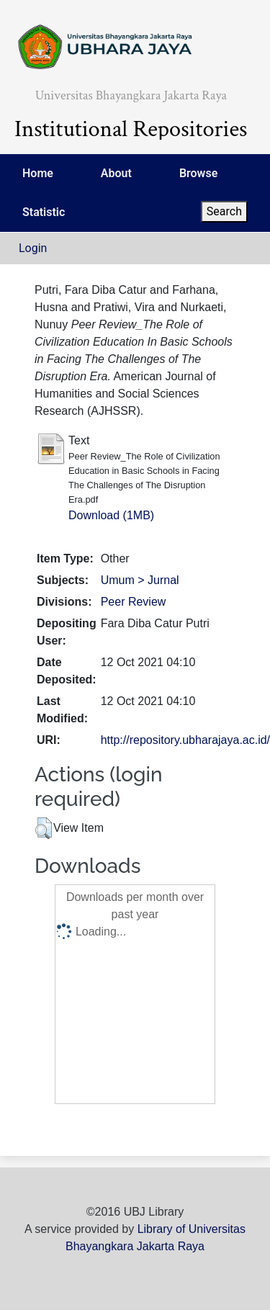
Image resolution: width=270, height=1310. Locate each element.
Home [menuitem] (37, 173)
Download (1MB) (111, 515)
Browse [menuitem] (198, 173)
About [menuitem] (116, 173)
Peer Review (133, 602)
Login (33, 248)
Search (224, 211)
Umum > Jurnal (140, 580)
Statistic (43, 212)
